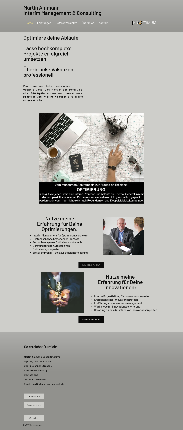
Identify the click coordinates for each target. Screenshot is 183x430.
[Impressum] (34, 396)
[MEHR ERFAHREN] (91, 265)
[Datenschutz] (34, 405)
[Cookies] (34, 418)
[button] (91, 158)
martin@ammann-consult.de (48, 384)
